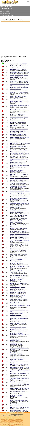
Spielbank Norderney (15, 183)
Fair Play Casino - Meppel (16, 75)
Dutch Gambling (5, 13)
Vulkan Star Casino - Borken (17, 191)
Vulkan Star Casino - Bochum (17, 391)
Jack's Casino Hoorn (15, 250)
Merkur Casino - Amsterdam (17, 367)
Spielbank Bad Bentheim (16, 92)
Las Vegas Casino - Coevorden (18, 65)
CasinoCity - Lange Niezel (16, 356)
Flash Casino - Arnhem (16, 210)
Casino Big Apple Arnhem (16, 212)
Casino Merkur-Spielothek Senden (18, 193)
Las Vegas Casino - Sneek (16, 131)
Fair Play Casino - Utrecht (16, 364)
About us (7, 412)
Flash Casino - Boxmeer (16, 329)
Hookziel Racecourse (15, 231)
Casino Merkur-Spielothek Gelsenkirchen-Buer (16, 271)
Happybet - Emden (15, 114)
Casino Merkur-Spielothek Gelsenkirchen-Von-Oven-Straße (18, 334)
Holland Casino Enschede (16, 101)
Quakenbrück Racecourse (16, 117)
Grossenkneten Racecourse (17, 153)
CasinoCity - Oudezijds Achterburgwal (16, 353)
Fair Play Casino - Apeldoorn (17, 143)
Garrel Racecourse (15, 119)
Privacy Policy (7, 424)
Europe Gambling (6, 11)
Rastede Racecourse (15, 162)
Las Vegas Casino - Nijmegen (17, 246)
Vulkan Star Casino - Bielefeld (17, 310)
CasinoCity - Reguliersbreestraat (18, 370)
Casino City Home (6, 7)
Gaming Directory (11, 415)
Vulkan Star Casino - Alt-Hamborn (18, 378)
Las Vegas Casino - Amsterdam (18, 373)
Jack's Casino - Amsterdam (17, 384)
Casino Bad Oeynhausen (16, 400)
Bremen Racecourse (15, 292)
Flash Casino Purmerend (16, 283)
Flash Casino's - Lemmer (16, 129)
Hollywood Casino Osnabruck (17, 159)
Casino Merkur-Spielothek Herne (18, 305)
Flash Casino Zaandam (16, 410)
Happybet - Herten (14, 256)
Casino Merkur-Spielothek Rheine (18, 105)
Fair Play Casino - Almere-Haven (18, 234)
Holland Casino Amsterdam (17, 388)
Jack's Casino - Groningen (16, 81)
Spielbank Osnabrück (15, 156)
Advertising (22, 412)
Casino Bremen (14, 263)
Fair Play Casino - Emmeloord (17, 125)
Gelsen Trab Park (14, 302)
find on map (24, 63)
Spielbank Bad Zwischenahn (17, 140)
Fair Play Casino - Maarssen (17, 407)
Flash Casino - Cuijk (15, 287)
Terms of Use (3, 424)
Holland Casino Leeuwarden (17, 137)
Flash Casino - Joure (15, 122)
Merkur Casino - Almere (16, 228)
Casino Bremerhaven (15, 323)
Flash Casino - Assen (15, 69)
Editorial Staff (12, 412)
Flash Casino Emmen (7, 15)
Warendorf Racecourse (16, 218)
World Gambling (6, 9)
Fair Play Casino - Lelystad (17, 178)
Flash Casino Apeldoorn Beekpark (18, 146)
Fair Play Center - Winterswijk (17, 150)
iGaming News (17, 415)
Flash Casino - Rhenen (16, 254)
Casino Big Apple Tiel (15, 327)
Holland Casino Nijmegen (16, 244)
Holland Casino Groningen (16, 77)
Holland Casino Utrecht (16, 403)
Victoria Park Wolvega (15, 99)
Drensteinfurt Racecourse (16, 237)
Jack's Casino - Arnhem (16, 215)
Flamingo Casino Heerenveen (17, 109)
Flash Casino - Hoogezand (17, 72)
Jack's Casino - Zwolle (15, 96)
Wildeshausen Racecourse (17, 180)
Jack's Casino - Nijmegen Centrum (18, 240)
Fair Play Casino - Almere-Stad (18, 224)
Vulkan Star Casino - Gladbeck (17, 275)
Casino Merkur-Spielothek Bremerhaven (16, 343)
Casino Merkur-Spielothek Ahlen (18, 266)
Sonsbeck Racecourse (15, 289)
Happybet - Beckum (15, 295)
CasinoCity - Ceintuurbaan (16, 381)
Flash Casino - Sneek (15, 134)
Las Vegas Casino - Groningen (17, 84)
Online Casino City (14, 414)
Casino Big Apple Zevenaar (17, 203)
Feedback (17, 412)
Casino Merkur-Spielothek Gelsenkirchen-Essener (16, 298)
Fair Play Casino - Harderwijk (17, 174)
